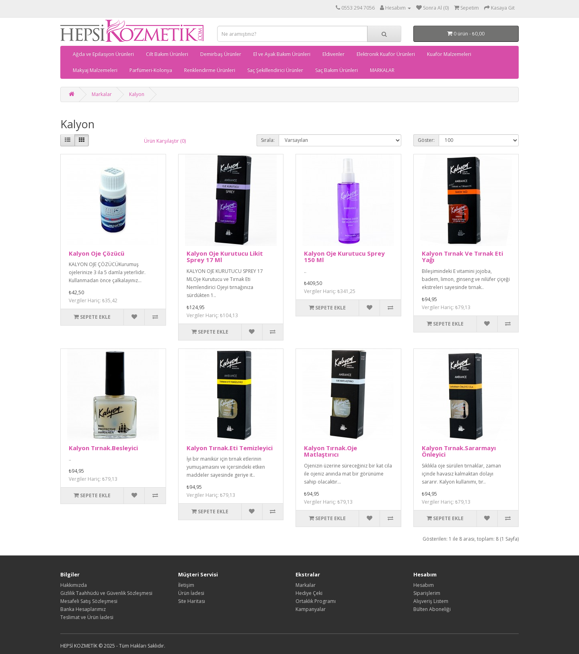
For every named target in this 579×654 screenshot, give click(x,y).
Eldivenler (333, 54)
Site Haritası (191, 601)
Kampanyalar (311, 609)
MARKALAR (382, 70)
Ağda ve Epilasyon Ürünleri (103, 54)
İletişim (186, 585)
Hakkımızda (73, 585)
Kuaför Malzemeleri (449, 54)
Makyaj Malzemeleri (95, 70)
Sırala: (268, 140)
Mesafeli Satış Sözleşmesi (88, 601)
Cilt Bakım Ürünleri (167, 54)
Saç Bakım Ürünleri (336, 70)
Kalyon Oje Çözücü (96, 253)
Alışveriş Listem (430, 601)
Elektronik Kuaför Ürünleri (386, 54)
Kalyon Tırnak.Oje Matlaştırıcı (330, 451)
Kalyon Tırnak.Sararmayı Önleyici (459, 451)
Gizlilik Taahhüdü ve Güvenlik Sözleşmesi (106, 593)
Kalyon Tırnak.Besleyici (103, 448)
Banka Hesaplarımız (83, 609)
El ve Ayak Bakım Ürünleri (281, 54)
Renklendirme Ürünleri (209, 70)
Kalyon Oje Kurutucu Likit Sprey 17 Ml (225, 256)
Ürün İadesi (191, 593)
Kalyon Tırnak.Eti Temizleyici (230, 448)
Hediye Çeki (309, 593)
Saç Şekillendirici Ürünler (275, 70)
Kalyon (136, 94)
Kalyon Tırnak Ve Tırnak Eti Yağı (462, 256)
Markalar (102, 94)
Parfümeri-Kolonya (150, 70)
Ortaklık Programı (316, 601)
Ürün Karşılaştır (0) (165, 140)
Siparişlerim (426, 593)
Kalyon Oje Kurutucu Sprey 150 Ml (344, 256)
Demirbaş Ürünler (220, 54)
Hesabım (423, 585)
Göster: (426, 140)
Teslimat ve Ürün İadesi (86, 617)
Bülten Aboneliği (432, 609)
